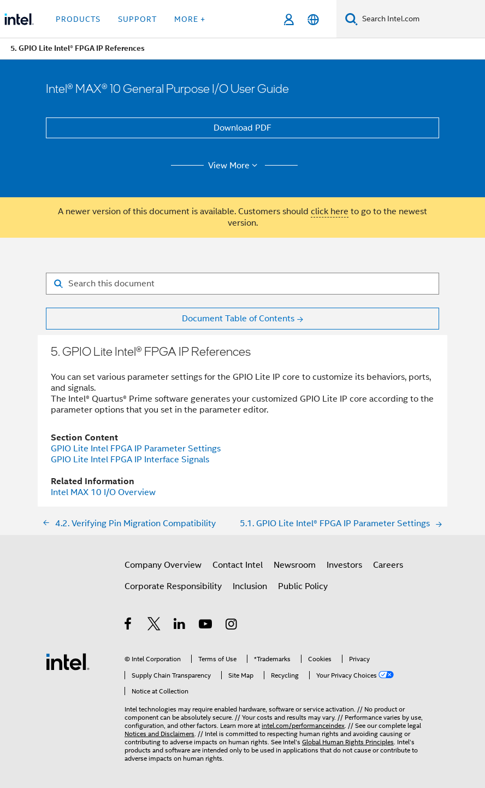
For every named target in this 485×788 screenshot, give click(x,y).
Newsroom (295, 565)
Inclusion (250, 586)
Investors (344, 565)
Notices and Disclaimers (159, 734)
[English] (313, 19)
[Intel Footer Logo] (68, 661)
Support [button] (137, 19)
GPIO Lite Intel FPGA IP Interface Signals (130, 459)
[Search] (351, 19)
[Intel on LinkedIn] (179, 626)
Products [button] (78, 19)
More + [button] (189, 19)
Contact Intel (237, 565)
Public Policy (303, 586)
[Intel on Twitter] (154, 626)
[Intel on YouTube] (206, 626)
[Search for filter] (242, 284)
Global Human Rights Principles (348, 742)
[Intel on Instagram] (231, 626)
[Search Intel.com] (421, 19)
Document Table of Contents (238, 318)
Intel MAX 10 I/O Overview (103, 492)
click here (329, 211)
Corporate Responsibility (173, 586)
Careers (388, 565)
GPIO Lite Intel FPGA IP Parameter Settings (136, 448)
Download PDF (242, 127)
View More (234, 165)
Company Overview (163, 565)
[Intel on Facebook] (128, 626)
